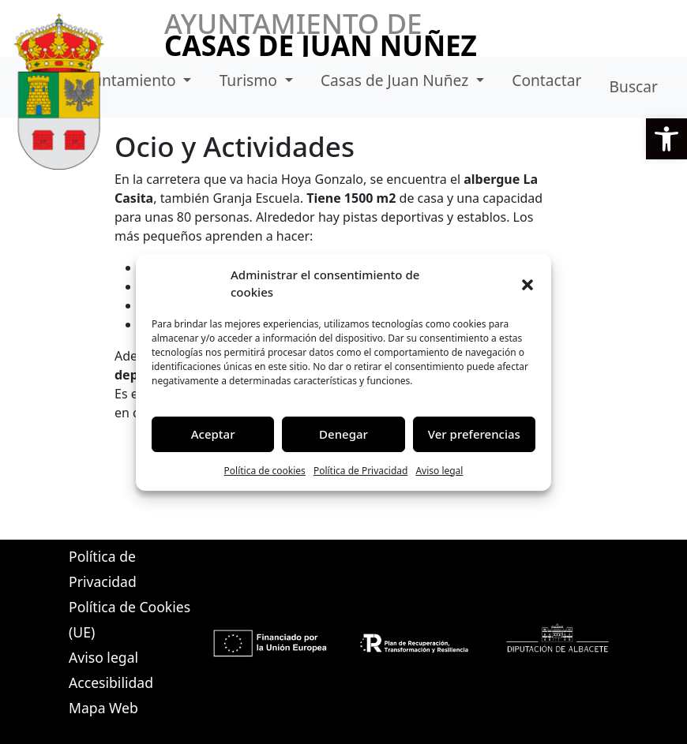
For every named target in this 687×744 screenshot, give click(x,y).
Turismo (250, 80)
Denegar (343, 434)
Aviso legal (439, 470)
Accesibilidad (111, 682)
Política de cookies (265, 470)
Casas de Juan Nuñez (396, 80)
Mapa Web (103, 707)
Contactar (546, 80)
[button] (666, 138)
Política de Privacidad (360, 470)
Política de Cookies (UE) (129, 619)
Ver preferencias (474, 434)
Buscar (634, 86)
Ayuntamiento (127, 80)
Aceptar (213, 434)
